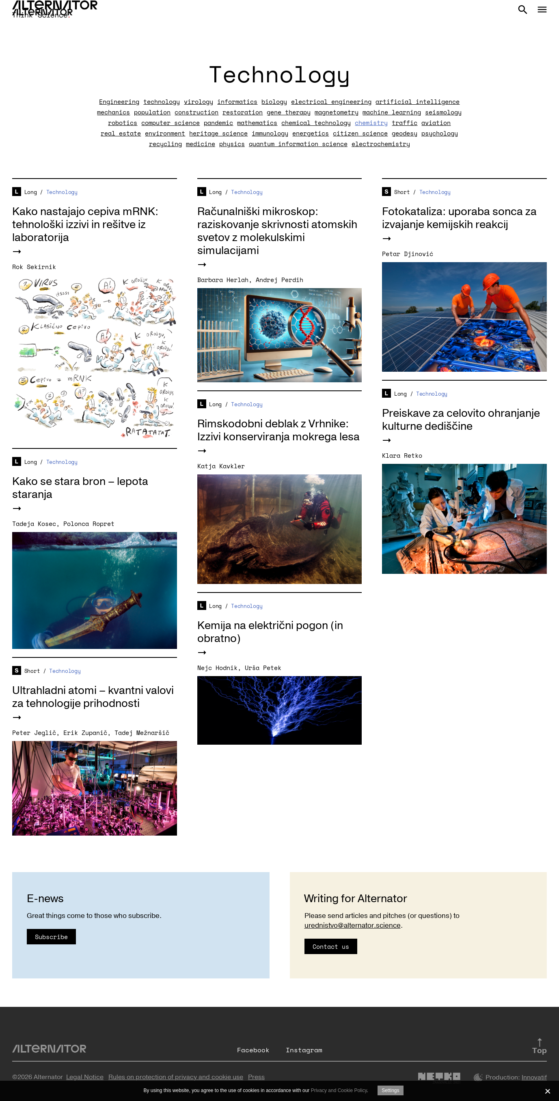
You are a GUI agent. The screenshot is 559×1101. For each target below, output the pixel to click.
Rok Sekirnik (34, 266)
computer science (170, 122)
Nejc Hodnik (217, 667)
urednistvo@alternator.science (352, 925)
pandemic (218, 122)
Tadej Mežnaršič (141, 732)
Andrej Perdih (279, 279)
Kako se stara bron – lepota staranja (80, 488)
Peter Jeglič (34, 732)
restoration (242, 112)
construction (196, 112)
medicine (200, 143)
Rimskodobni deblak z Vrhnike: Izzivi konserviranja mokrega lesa (278, 430)
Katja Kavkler (221, 465)
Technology (62, 192)
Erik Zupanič (85, 732)
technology (161, 101)
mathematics (257, 122)
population (152, 112)
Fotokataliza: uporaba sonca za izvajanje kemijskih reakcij (459, 218)
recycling (165, 143)
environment (165, 133)
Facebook (253, 1050)
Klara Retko (402, 455)
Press (256, 1077)
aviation (436, 122)
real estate (121, 133)
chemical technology (316, 122)
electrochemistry (381, 143)
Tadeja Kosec (34, 523)
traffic (404, 122)
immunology (270, 133)
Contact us (331, 946)
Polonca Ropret (88, 523)
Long (30, 192)
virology (198, 101)
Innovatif (534, 1077)
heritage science (218, 133)
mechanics (113, 112)
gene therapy (289, 112)
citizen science (360, 133)
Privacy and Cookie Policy (339, 1090)
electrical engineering (331, 101)
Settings (390, 1090)
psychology (439, 133)
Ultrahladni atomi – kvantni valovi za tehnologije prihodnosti (93, 697)
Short (402, 192)
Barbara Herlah (222, 279)
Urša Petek (263, 667)
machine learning (392, 112)
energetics (310, 133)
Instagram (304, 1050)
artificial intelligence (418, 101)
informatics (237, 101)
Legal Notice (85, 1077)
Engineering (119, 101)
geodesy (404, 133)
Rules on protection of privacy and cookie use (175, 1077)
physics (232, 143)
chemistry (371, 122)
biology (274, 101)
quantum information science (298, 143)
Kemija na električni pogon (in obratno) (270, 632)
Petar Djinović (407, 253)
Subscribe (51, 936)
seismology (443, 112)
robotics (122, 122)
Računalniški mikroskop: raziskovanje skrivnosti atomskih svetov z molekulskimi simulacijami (277, 231)
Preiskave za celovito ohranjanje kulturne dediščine (461, 420)
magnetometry (336, 112)
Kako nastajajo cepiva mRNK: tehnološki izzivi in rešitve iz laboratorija (85, 224)
